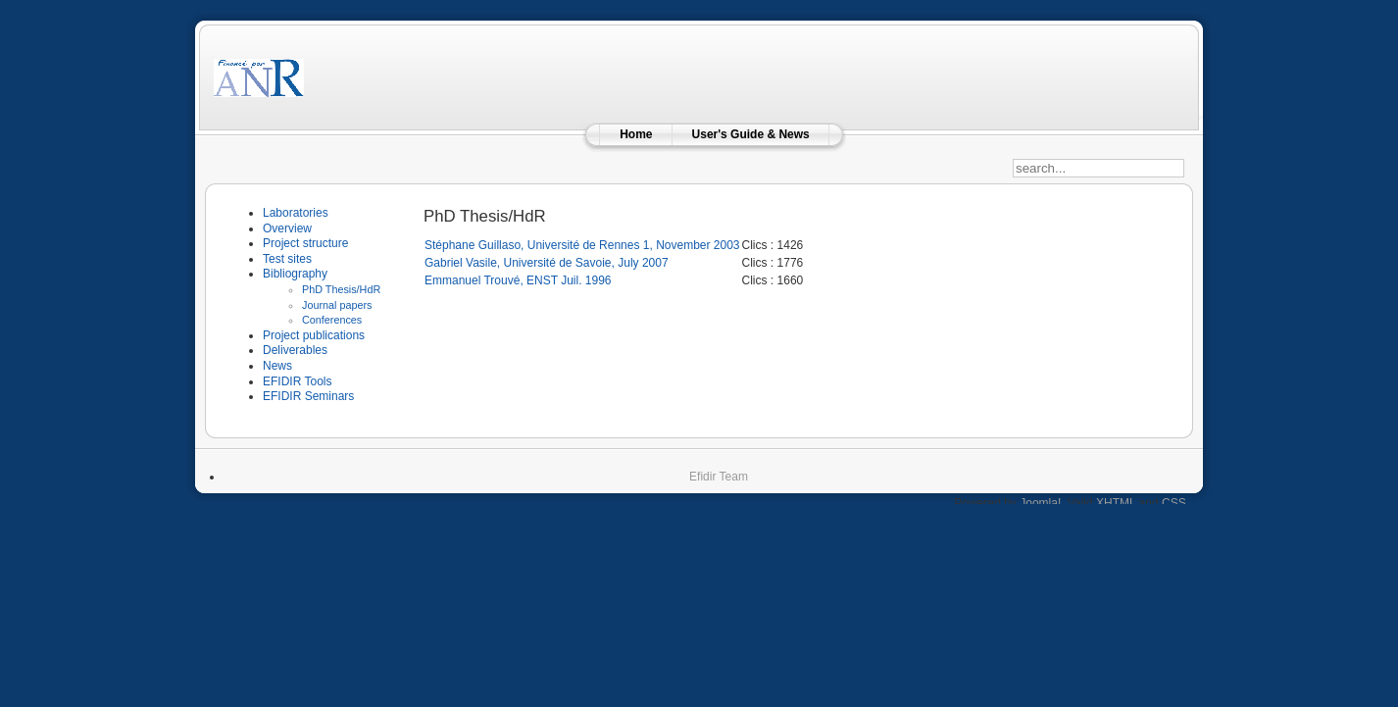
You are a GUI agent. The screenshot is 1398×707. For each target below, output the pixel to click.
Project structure (305, 243)
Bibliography (295, 273)
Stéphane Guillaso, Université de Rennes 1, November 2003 (582, 245)
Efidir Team (718, 476)
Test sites (287, 259)
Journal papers (337, 305)
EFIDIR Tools (297, 381)
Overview (287, 228)
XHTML (1115, 503)
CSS (1174, 503)
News (277, 366)
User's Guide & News (751, 134)
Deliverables (295, 350)
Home (636, 134)
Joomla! (1040, 503)
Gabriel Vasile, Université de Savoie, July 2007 (546, 263)
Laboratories (295, 213)
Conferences (332, 320)
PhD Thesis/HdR (341, 289)
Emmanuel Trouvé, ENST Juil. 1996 (518, 280)
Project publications (314, 335)
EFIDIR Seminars (308, 396)
